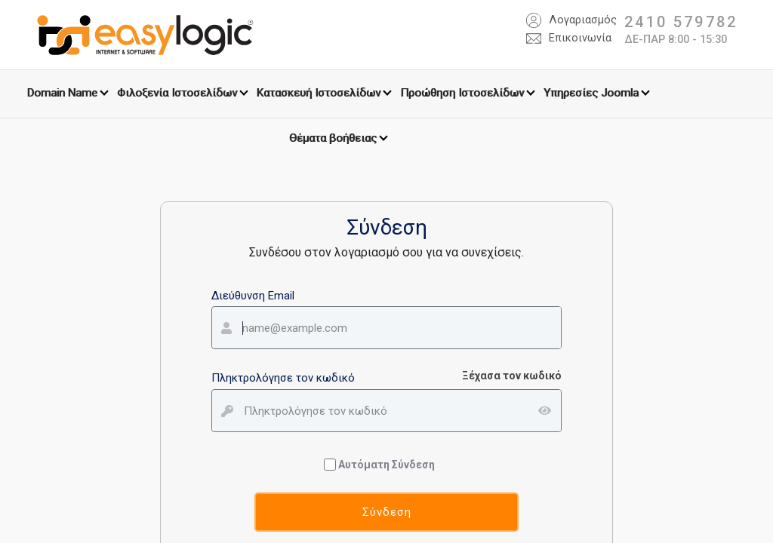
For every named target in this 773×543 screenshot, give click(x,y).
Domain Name (62, 93)
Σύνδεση (386, 512)
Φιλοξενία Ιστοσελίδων (177, 93)
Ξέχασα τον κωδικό (512, 376)
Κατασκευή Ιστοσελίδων (318, 93)
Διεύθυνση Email (252, 295)
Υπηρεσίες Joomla (591, 93)
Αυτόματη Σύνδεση (381, 465)
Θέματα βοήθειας (333, 138)
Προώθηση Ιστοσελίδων (462, 93)
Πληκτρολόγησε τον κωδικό (283, 378)
